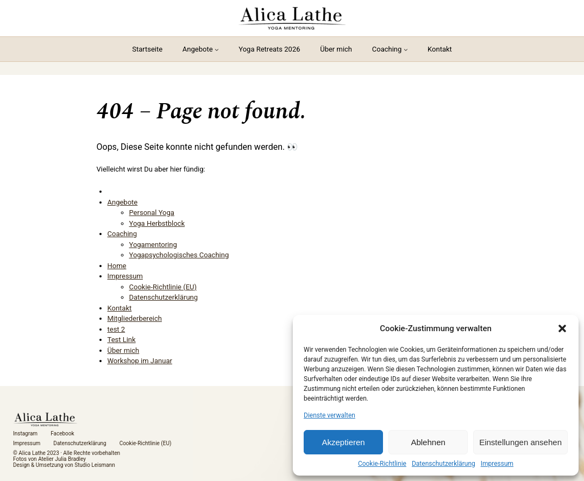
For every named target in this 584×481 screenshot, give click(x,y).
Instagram (25, 433)
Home (117, 266)
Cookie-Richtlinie (382, 463)
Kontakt (120, 308)
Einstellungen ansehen (520, 442)
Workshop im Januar (140, 361)
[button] (562, 328)
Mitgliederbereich (135, 318)
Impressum (497, 463)
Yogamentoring (153, 244)
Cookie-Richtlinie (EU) (163, 287)
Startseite (147, 49)
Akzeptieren (343, 442)
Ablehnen (428, 442)
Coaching (387, 49)
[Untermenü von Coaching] (406, 49)
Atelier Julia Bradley (62, 459)
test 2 (116, 329)
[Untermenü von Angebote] (217, 49)
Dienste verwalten (329, 415)
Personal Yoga (151, 212)
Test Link (122, 340)
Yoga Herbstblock (157, 223)
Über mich (124, 350)
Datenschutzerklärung (443, 463)
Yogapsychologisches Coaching (179, 255)
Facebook (62, 433)
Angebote (198, 49)
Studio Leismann (94, 465)
